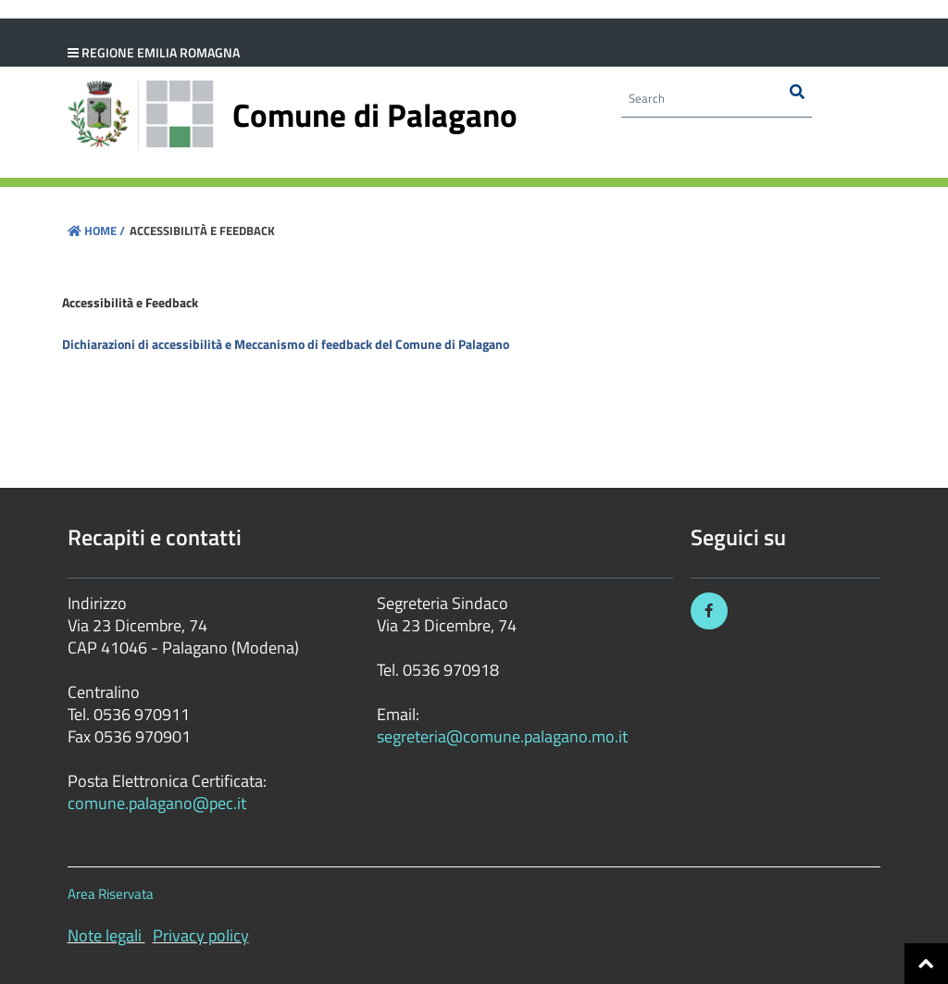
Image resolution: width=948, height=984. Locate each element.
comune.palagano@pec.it (157, 803)
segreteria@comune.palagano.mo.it (502, 736)
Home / (96, 230)
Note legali (105, 935)
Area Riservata (111, 893)
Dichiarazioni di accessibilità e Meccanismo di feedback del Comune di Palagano (285, 344)
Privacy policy (201, 935)
